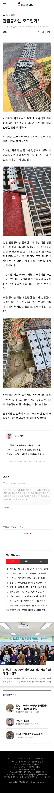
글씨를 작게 (38, 32)
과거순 (21, 527)
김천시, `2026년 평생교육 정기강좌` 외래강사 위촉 (25, 445)
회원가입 (19, 758)
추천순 (6, 527)
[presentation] (25, 517)
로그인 (0, 7)
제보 (28, 758)
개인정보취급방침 (40, 758)
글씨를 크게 (43, 32)
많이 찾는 (13, 555)
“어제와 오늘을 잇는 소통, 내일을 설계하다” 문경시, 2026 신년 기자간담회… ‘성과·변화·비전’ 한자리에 (25, 450)
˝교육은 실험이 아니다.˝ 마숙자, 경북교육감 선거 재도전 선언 (25, 454)
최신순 (13, 527)
